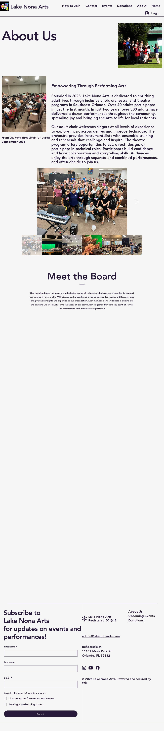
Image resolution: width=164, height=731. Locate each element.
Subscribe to (22, 613)
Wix (85, 683)
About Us (135, 611)
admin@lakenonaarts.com (101, 636)
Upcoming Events (141, 616)
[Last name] (39, 668)
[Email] (39, 684)
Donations (135, 620)
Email (8, 678)
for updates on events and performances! (42, 633)
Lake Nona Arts (27, 621)
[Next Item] (136, 201)
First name (10, 646)
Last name (9, 662)
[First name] (39, 653)
